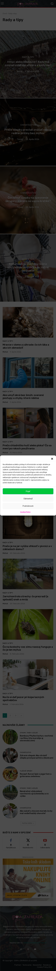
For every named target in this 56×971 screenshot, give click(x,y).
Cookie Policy (25, 512)
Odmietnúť (28, 498)
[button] (52, 458)
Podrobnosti (28, 506)
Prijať (28, 491)
